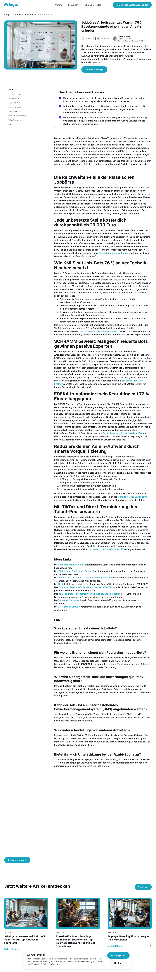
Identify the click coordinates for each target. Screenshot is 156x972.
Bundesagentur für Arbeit (71, 564)
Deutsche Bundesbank (70, 600)
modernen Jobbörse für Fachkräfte (107, 549)
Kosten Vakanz (13, 99)
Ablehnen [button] (118, 963)
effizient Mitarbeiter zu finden (112, 253)
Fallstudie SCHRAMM (16, 107)
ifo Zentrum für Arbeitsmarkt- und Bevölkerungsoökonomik (89, 593)
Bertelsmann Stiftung (69, 606)
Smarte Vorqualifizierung (17, 116)
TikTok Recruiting (14, 120)
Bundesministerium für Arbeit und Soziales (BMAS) (85, 587)
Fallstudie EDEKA (14, 111)
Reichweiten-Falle (14, 94)
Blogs (7, 14)
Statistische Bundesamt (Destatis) (76, 571)
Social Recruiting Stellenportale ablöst (122, 433)
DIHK (61, 584)
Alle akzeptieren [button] (118, 955)
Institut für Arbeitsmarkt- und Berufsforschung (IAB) (86, 577)
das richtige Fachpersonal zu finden (98, 331)
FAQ (9, 124)
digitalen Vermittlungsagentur (133, 496)
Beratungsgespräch (132, 5)
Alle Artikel (143, 887)
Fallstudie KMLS (14, 103)
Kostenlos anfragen (94, 69)
